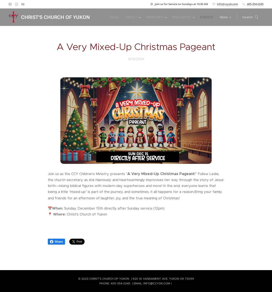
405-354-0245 (255, 4)
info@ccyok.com (227, 4)
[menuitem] (115, 17)
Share (56, 241)
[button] (250, 17)
